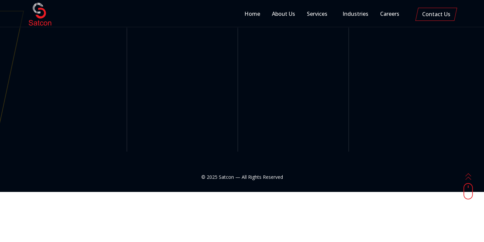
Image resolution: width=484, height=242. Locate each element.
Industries (355, 13)
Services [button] (317, 13)
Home (252, 13)
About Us (283, 13)
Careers (389, 13)
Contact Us (436, 14)
